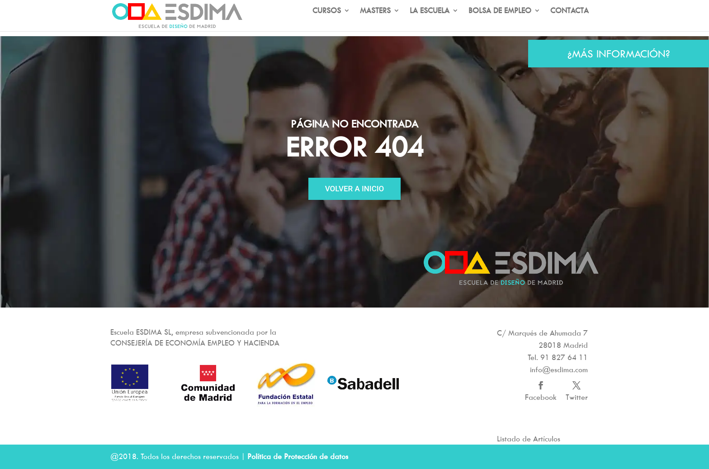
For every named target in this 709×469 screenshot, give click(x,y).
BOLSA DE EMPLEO (499, 21)
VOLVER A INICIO (354, 188)
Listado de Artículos (528, 438)
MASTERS (375, 21)
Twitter (577, 397)
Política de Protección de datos (297, 456)
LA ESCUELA (429, 21)
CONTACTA (569, 21)
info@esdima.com (559, 369)
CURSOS (326, 21)
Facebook (541, 397)
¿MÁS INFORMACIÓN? (618, 53)
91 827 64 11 (564, 357)
